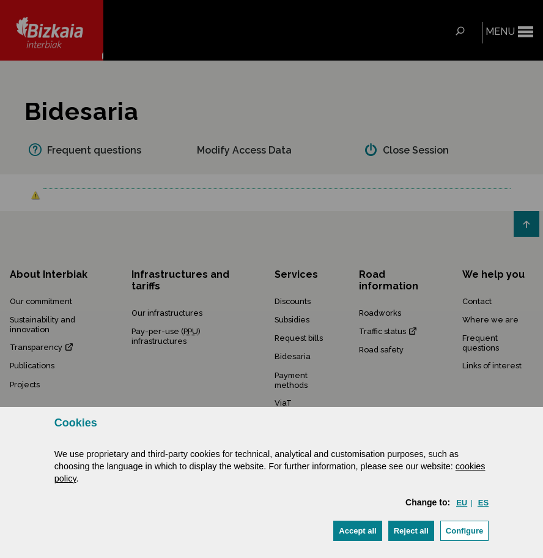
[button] (357, 531)
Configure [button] (464, 530)
